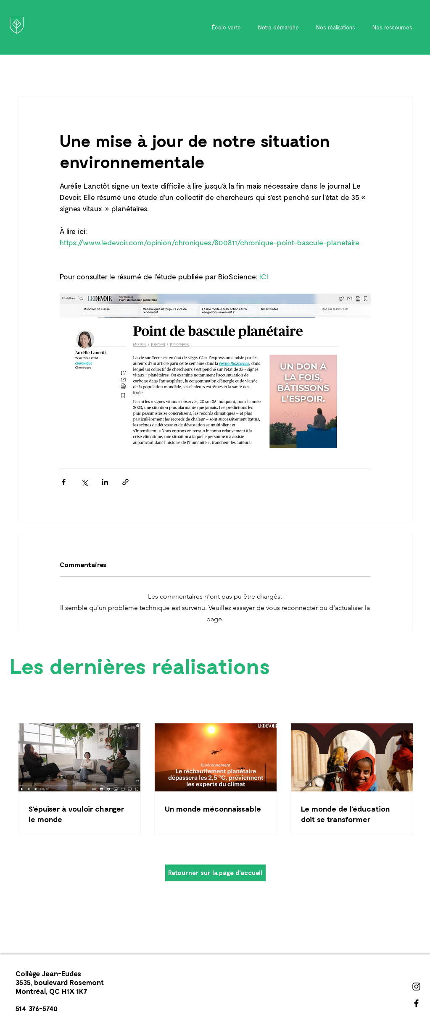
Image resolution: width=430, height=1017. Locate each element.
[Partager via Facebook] (64, 482)
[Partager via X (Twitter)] (84, 482)
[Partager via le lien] (125, 482)
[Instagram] (416, 986)
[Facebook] (416, 1003)
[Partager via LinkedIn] (105, 482)
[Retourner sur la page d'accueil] (215, 873)
